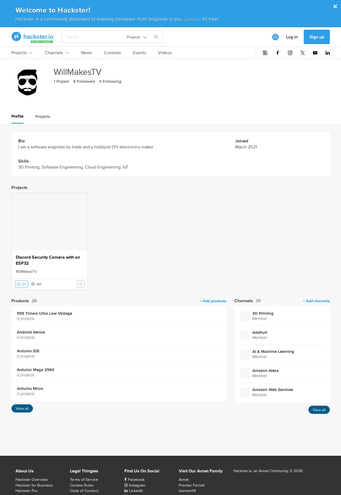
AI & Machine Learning (273, 352)
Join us (191, 19)
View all (22, 408)
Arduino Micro (30, 389)
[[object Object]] (275, 37)
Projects (22, 53)
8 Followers (84, 81)
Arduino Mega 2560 (35, 370)
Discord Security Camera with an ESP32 (48, 260)
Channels (57, 53)
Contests (112, 53)
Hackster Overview (32, 479)
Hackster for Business (34, 485)
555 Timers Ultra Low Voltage (44, 313)
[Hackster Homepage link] (32, 37)
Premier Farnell (191, 485)
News (86, 53)
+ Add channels (316, 301)
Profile (17, 116)
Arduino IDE (28, 351)
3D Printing (263, 313)
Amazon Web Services (272, 390)
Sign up (316, 37)
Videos (164, 53)
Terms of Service (84, 479)
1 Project (61, 81)
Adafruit (259, 333)
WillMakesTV (26, 271)
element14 (187, 490)
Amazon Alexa (265, 371)
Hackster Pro (26, 490)
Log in (292, 37)
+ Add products (213, 301)
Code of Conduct (84, 490)
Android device (31, 332)
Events (139, 53)
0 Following (110, 81)
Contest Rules (82, 485)
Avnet (184, 479)
